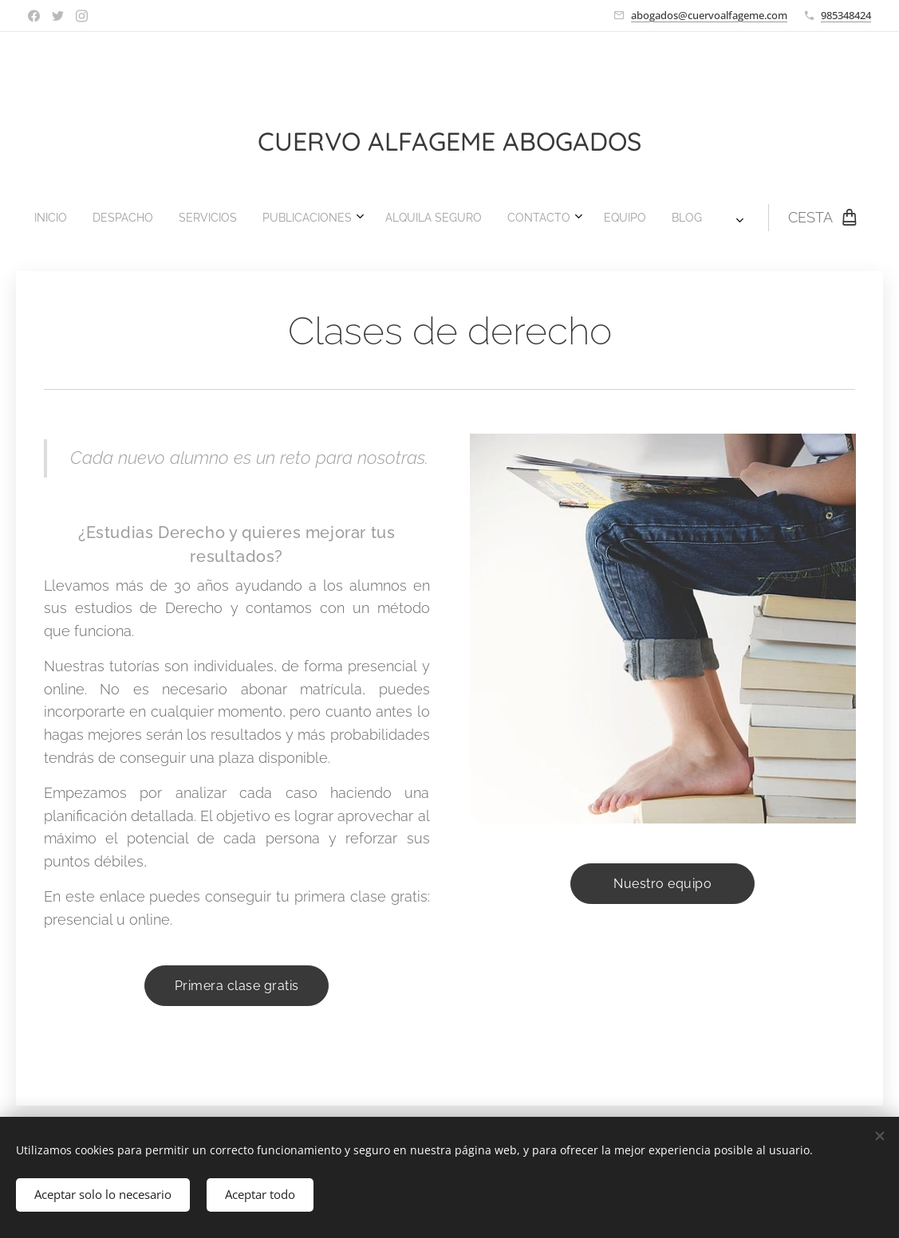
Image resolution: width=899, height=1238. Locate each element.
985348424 (846, 15)
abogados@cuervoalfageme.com (709, 15)
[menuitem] (283, 218)
